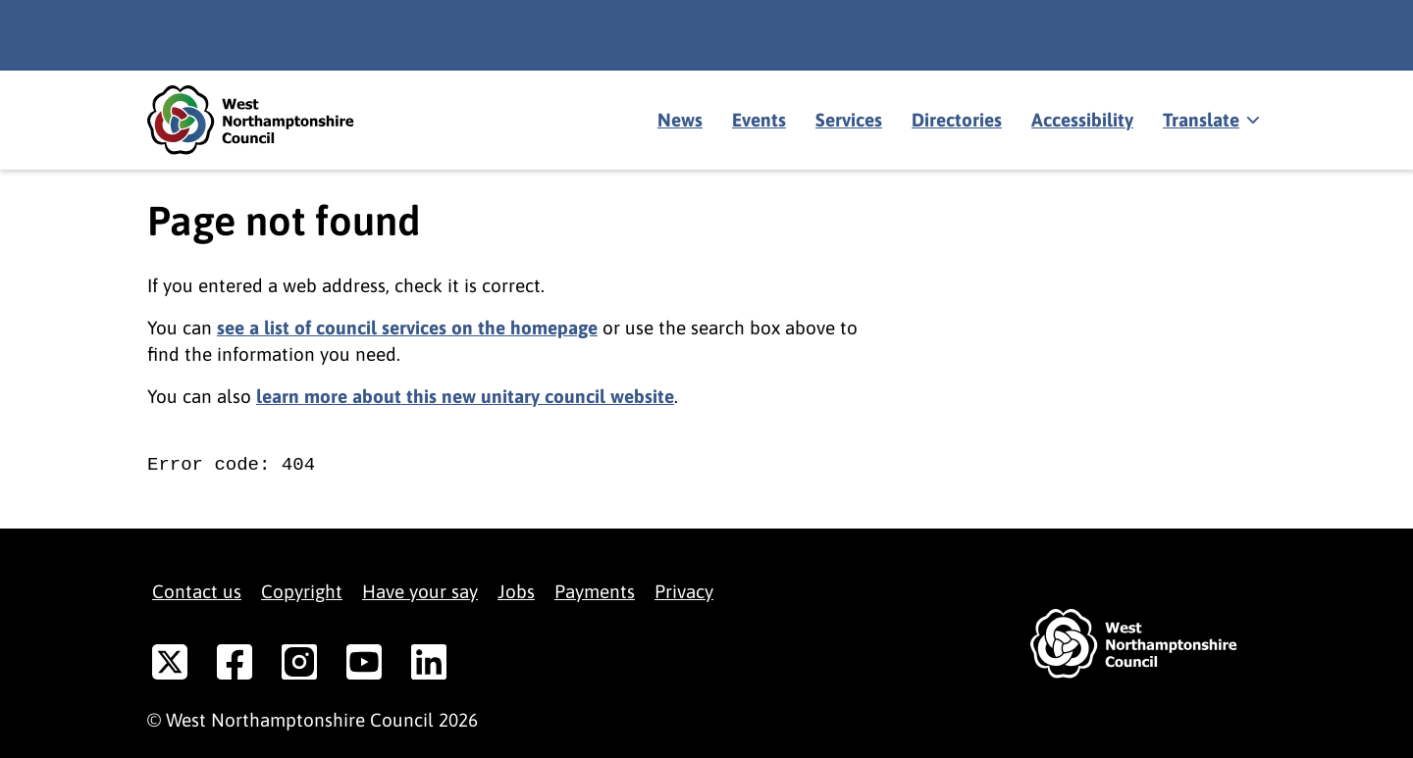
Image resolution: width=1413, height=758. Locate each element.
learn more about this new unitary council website (465, 396)
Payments (594, 591)
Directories (957, 119)
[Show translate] (1209, 120)
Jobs (516, 591)
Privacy (683, 591)
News (680, 119)
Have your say (420, 591)
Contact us (196, 591)
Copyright (301, 591)
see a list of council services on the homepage (407, 327)
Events (759, 119)
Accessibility (1082, 119)
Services (848, 119)
